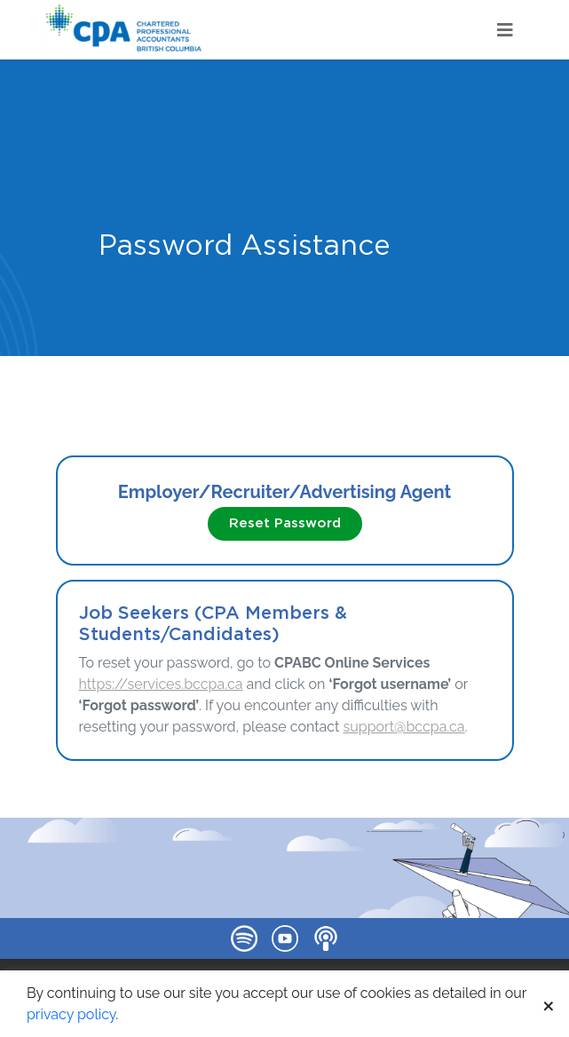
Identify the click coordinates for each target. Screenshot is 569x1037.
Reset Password (285, 523)
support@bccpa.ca (404, 726)
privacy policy (71, 1014)
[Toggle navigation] (505, 30)
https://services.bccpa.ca (161, 684)
